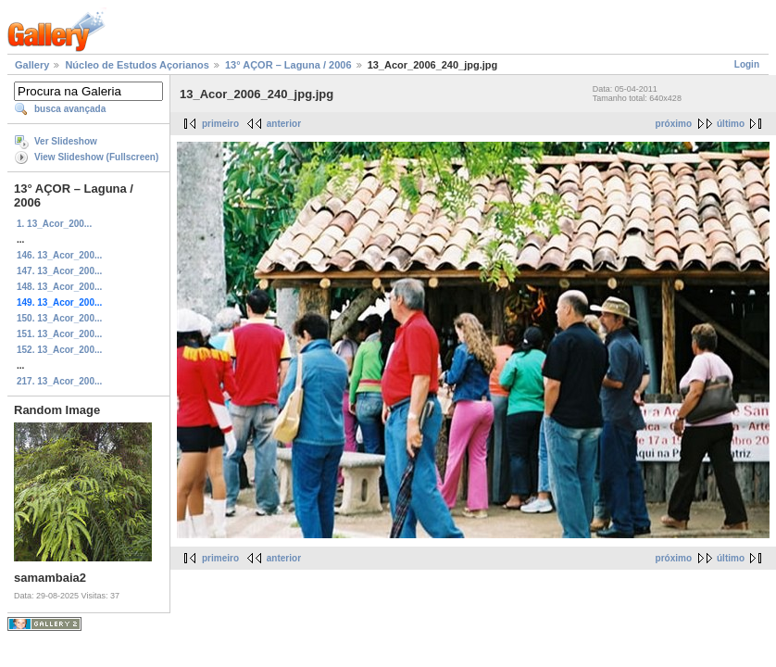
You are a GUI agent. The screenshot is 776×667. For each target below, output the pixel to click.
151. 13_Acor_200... (59, 334)
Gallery (32, 64)
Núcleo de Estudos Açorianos (136, 64)
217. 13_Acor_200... (59, 381)
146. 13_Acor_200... (59, 255)
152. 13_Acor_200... (59, 350)
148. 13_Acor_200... (59, 287)
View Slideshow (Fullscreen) (96, 157)
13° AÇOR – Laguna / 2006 (288, 64)
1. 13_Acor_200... (54, 224)
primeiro (220, 124)
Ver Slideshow (65, 141)
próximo (674, 124)
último (731, 124)
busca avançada (70, 109)
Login (746, 64)
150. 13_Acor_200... (59, 318)
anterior (284, 124)
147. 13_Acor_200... (59, 271)
